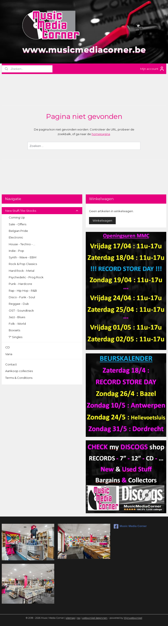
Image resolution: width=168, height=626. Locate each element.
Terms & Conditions (18, 377)
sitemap (70, 617)
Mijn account (152, 68)
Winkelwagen (102, 220)
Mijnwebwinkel (133, 617)
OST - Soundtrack (21, 310)
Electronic (16, 237)
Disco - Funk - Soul (22, 297)
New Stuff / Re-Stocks (42, 210)
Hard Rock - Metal (21, 270)
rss (78, 617)
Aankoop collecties (19, 371)
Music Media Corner (130, 526)
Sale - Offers (17, 224)
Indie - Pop (16, 250)
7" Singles (15, 337)
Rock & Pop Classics (23, 264)
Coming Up (17, 217)
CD (7, 347)
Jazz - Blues (17, 317)
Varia (8, 354)
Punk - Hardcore (20, 284)
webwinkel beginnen (94, 617)
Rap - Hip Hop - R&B (23, 290)
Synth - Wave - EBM (22, 257)
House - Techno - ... (22, 244)
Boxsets (14, 330)
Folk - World (17, 323)
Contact (11, 364)
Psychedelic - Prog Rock (26, 277)
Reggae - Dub (19, 303)
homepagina (101, 134)
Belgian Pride (18, 231)
